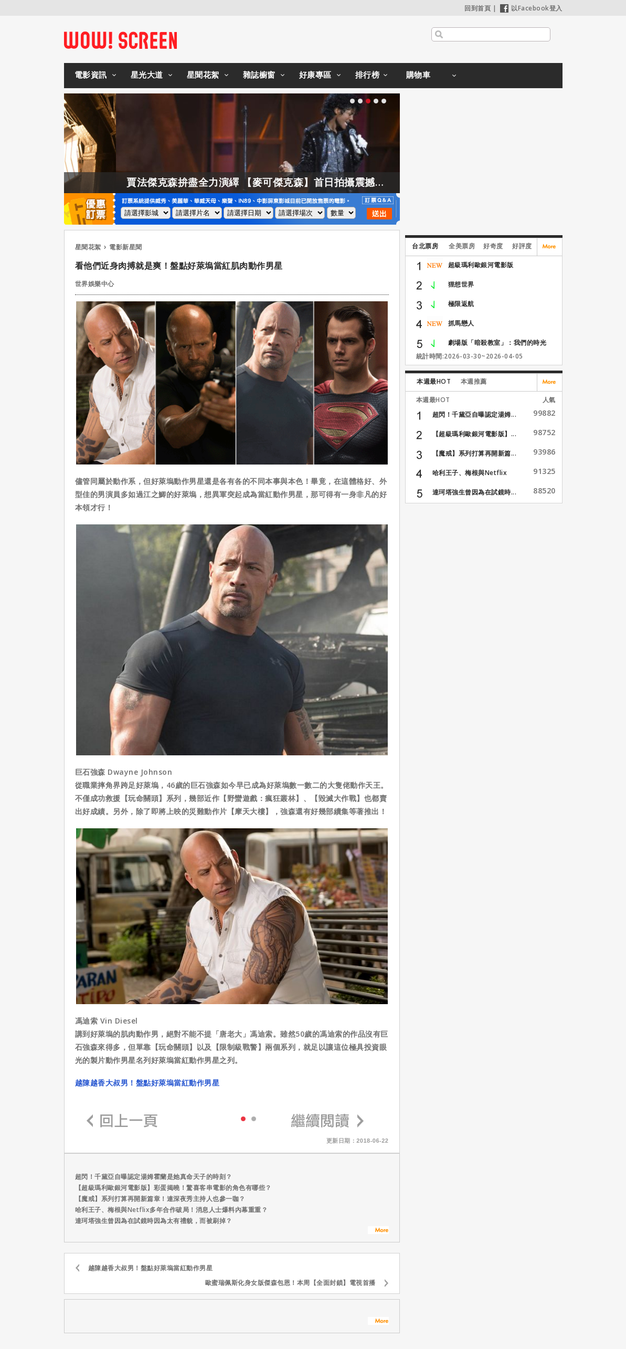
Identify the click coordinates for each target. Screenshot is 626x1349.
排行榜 (367, 74)
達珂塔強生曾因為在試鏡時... (474, 492)
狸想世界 (461, 284)
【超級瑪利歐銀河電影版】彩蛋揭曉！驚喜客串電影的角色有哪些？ (173, 1187)
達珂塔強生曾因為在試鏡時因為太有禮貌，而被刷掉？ (153, 1220)
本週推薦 (474, 381)
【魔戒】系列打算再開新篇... (474, 453)
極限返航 (461, 303)
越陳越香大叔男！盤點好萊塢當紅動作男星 (147, 1083)
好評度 (522, 245)
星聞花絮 (203, 74)
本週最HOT (434, 381)
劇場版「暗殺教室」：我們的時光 (497, 342)
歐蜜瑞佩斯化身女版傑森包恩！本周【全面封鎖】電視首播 (290, 1282)
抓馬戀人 (461, 323)
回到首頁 (477, 8)
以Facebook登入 (531, 8)
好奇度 (493, 245)
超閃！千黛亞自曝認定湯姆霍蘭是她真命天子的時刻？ (153, 1176)
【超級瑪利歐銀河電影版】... (474, 433)
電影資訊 (91, 74)
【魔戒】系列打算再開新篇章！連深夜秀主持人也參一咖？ (160, 1198)
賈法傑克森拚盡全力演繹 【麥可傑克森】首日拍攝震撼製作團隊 (296, 182)
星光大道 (147, 74)
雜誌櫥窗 (259, 74)
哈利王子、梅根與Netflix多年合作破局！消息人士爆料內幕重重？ (171, 1209)
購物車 (418, 74)
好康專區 (315, 74)
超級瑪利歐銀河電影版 (481, 264)
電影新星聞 (125, 247)
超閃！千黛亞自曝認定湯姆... (474, 414)
